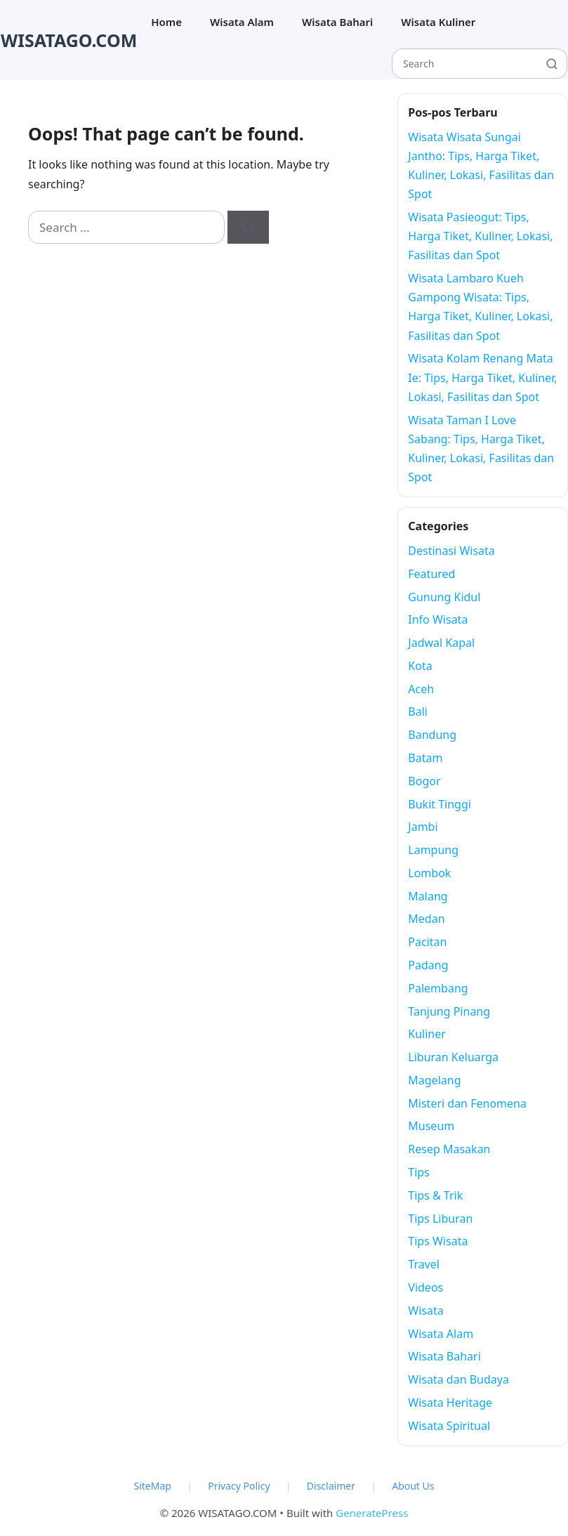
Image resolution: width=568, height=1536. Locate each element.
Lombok (429, 873)
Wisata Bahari (337, 22)
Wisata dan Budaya (458, 1379)
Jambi (422, 826)
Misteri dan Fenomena (467, 1103)
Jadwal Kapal (441, 642)
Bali (418, 711)
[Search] (248, 227)
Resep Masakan (449, 1149)
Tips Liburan (440, 1218)
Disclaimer (331, 1485)
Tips (419, 1172)
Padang (428, 965)
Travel (424, 1264)
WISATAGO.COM (69, 40)
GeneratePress (372, 1513)
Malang (427, 896)
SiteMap (152, 1485)
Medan (426, 918)
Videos (425, 1287)
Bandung (432, 734)
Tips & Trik (435, 1195)
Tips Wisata (438, 1241)
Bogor (424, 781)
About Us (413, 1485)
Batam (425, 758)
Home (166, 22)
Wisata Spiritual (449, 1425)
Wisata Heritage (450, 1402)
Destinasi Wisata (451, 550)
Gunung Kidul (444, 597)
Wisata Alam (242, 22)
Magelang (434, 1080)
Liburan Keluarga (453, 1057)
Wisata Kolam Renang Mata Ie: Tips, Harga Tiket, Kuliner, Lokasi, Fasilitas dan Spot (482, 377)
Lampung (433, 850)
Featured (431, 574)
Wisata (425, 1310)
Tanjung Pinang (449, 1011)
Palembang (438, 988)
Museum (431, 1126)
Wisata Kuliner (438, 22)
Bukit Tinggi (439, 804)
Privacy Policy (239, 1485)
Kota (420, 666)
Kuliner (427, 1034)
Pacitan (427, 942)
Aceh (421, 689)
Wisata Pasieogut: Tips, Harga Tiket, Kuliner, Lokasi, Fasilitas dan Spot (480, 236)
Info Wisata (438, 619)
